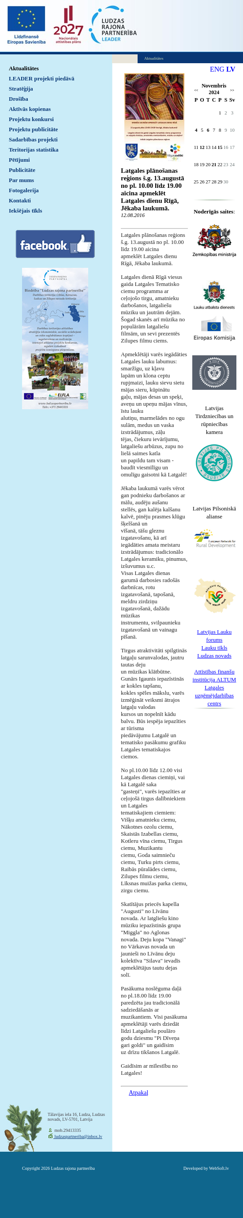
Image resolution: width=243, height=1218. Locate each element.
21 (214, 164)
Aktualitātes (24, 68)
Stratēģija (21, 88)
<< (196, 90)
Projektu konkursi (31, 119)
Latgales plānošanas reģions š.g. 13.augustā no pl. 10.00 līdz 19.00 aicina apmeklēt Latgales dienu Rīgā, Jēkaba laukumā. (152, 189)
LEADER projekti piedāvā (42, 78)
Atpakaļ (138, 1092)
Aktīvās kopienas (30, 109)
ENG (217, 69)
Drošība (18, 98)
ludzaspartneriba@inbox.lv (77, 1136)
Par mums (21, 180)
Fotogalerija (24, 190)
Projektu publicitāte (33, 129)
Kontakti (20, 200)
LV (231, 69)
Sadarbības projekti (33, 139)
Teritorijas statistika (34, 149)
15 (219, 147)
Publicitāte (22, 170)
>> (232, 90)
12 (202, 147)
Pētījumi (19, 159)
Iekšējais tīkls (25, 210)
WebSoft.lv (219, 1168)
